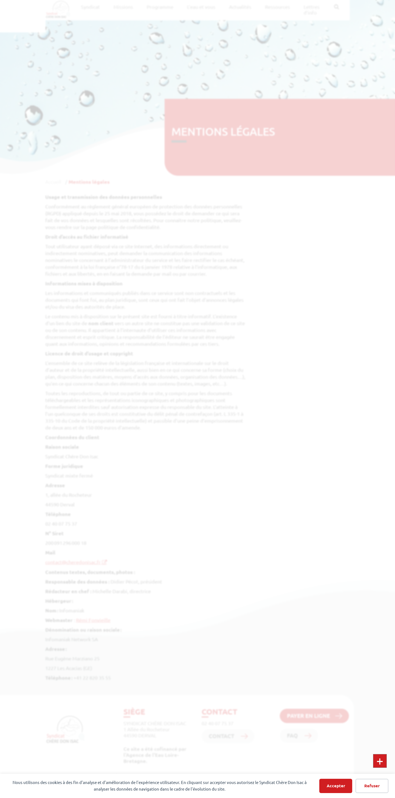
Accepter (336, 785)
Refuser (372, 785)
